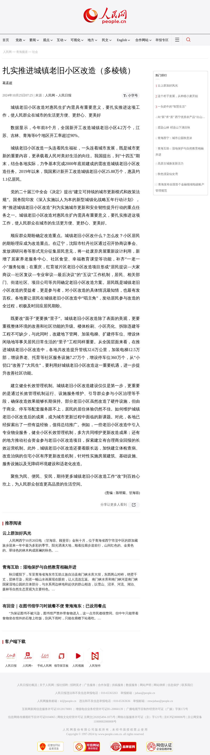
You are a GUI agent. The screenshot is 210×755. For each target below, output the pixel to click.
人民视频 (78, 658)
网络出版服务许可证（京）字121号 (140, 717)
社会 (35, 51)
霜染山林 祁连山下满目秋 (174, 127)
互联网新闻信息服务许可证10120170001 (47, 709)
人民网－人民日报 (58, 95)
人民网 (7, 51)
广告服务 (90, 685)
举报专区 (162, 40)
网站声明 (145, 685)
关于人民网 (47, 685)
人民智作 (95, 658)
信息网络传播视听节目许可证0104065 (31, 717)
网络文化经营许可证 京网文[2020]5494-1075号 (86, 717)
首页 (5, 40)
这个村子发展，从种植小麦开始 (178, 96)
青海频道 (22, 51)
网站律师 (159, 685)
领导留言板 (61, 658)
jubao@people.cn (145, 693)
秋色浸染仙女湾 (168, 174)
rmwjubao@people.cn (160, 701)
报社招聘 (62, 685)
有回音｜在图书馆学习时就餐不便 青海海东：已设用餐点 (54, 606)
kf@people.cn (68, 701)
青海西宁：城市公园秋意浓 (175, 138)
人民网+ (28, 658)
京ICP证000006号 (175, 717)
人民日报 (11, 658)
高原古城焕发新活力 (171, 163)
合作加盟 (104, 685)
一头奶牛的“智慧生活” (172, 106)
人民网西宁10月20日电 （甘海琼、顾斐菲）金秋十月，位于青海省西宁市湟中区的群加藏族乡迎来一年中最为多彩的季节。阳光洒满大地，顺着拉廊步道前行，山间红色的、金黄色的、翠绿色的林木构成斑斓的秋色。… (70, 545)
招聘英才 (76, 685)
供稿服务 (117, 685)
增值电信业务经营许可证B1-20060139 (99, 709)
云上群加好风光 (16, 533)
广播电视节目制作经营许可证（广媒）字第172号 (157, 709)
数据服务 (131, 685)
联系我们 (187, 685)
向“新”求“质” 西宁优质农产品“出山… (181, 117)
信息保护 (173, 685)
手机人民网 (44, 658)
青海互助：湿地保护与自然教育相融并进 (39, 567)
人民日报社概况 (27, 685)
